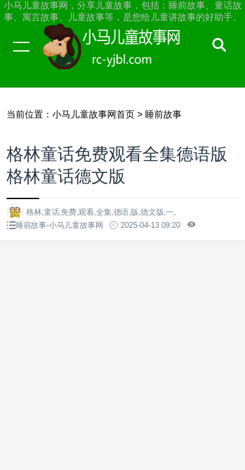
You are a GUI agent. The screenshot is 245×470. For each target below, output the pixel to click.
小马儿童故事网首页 (93, 114)
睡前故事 (163, 114)
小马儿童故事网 (124, 59)
